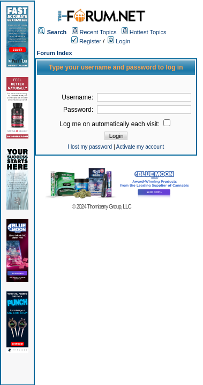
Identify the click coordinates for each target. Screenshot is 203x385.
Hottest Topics (148, 32)
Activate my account (140, 147)
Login (119, 41)
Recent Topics (98, 32)
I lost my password (89, 147)
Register (86, 41)
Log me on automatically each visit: (114, 124)
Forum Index (54, 53)
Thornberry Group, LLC (109, 207)
